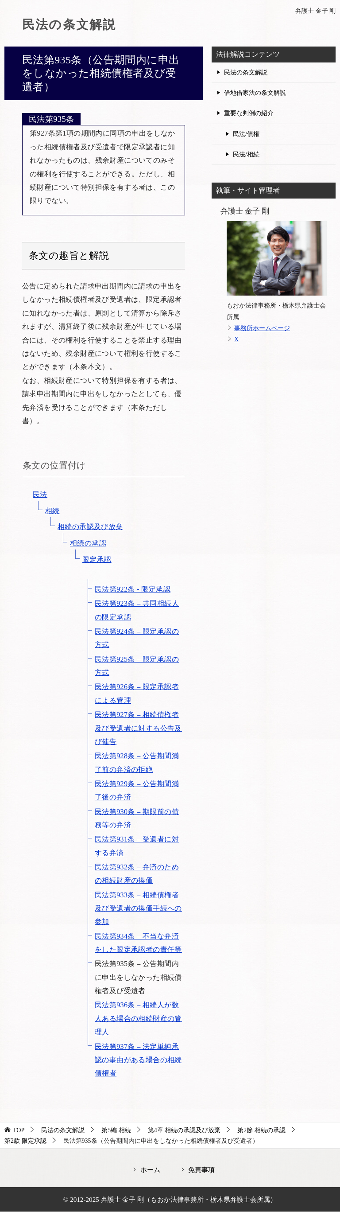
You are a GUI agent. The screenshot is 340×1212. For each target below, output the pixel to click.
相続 (52, 510)
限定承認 (97, 559)
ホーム (150, 1169)
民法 (40, 494)
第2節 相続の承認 (261, 1130)
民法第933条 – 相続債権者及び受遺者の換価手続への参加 (138, 908)
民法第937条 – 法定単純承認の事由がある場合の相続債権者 (138, 1060)
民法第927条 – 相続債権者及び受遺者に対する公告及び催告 (138, 728)
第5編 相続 (116, 1130)
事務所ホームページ (262, 328)
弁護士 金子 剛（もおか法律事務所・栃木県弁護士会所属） (189, 1199)
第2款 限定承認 (25, 1141)
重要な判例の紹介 (249, 113)
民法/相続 (246, 154)
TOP (18, 1130)
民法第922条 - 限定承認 (132, 589)
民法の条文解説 (72, 24)
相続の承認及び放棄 (90, 526)
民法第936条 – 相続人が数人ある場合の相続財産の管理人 (138, 1018)
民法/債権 (246, 134)
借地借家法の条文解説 (255, 93)
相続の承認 (88, 543)
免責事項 (201, 1169)
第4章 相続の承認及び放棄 (184, 1130)
